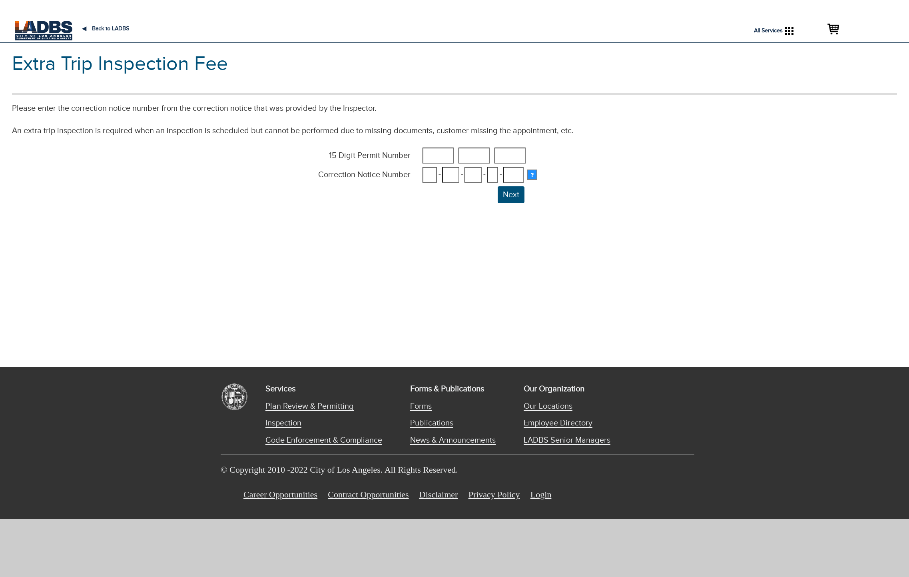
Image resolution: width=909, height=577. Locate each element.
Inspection (283, 423)
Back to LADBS (105, 29)
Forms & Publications (447, 389)
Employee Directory (558, 423)
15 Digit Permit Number (370, 155)
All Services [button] (773, 31)
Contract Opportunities (368, 494)
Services (280, 389)
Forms (421, 406)
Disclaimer (438, 494)
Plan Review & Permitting (309, 406)
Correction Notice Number (364, 175)
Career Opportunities (280, 494)
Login (541, 494)
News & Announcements (453, 440)
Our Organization (554, 389)
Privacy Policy (494, 494)
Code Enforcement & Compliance (323, 440)
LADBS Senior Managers (567, 440)
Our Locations (548, 406)
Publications (431, 423)
